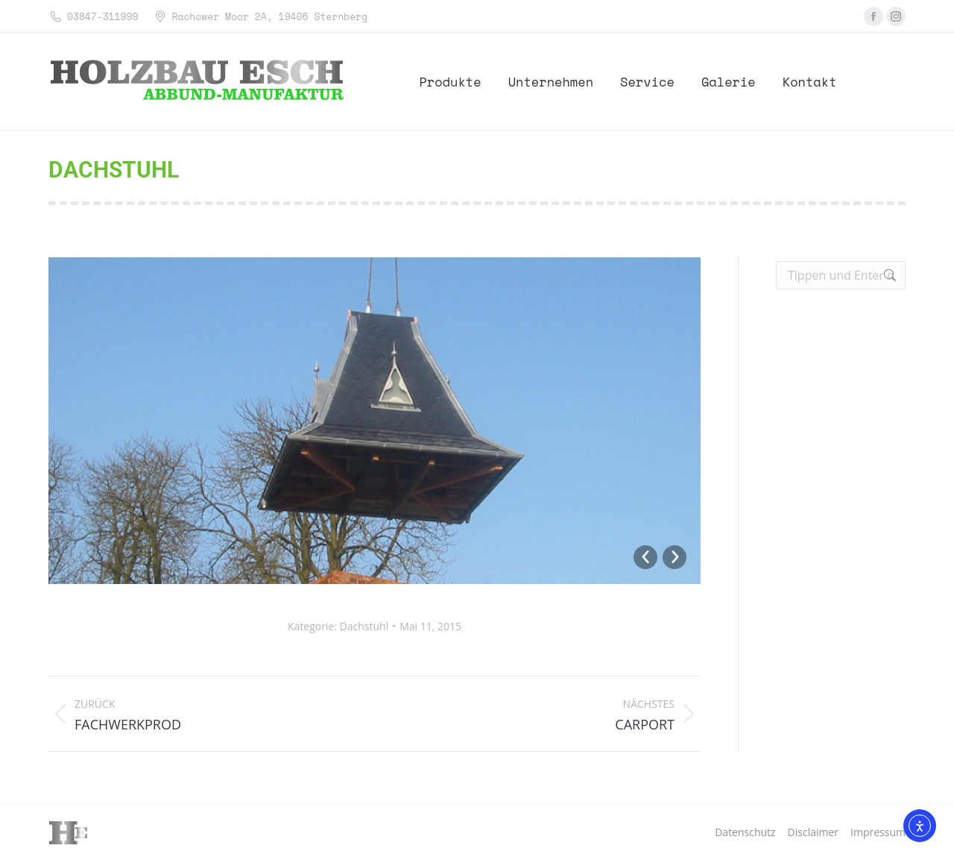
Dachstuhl (364, 626)
